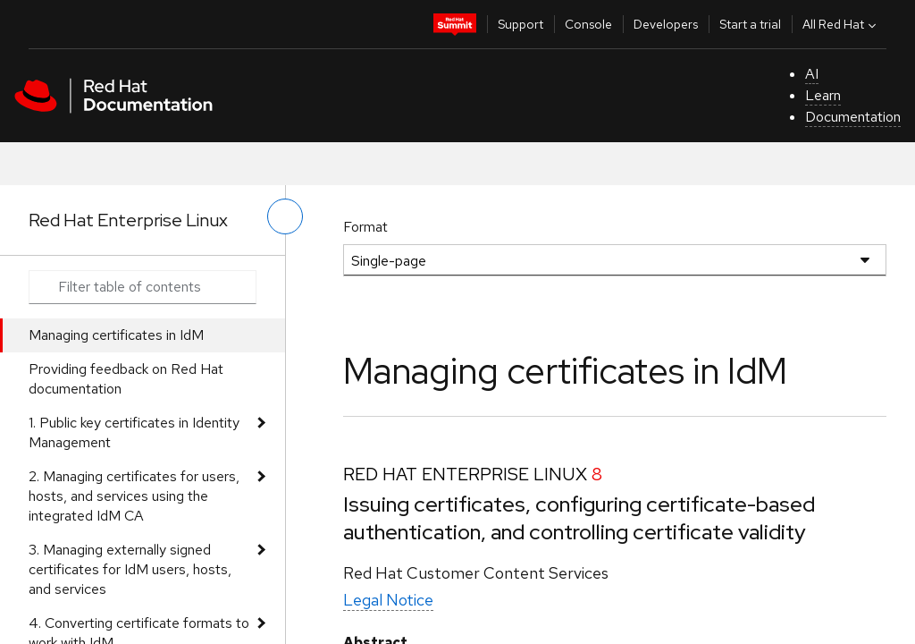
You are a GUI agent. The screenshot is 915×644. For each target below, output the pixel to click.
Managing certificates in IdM (116, 335)
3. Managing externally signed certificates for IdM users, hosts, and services (130, 569)
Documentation (853, 116)
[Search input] (142, 287)
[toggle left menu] (285, 216)
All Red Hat (841, 24)
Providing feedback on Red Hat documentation (126, 379)
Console (588, 24)
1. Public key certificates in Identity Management (134, 432)
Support (520, 24)
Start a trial (750, 24)
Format (365, 226)
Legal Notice (388, 599)
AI (811, 73)
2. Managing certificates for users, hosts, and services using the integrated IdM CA (134, 496)
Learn (823, 95)
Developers (666, 24)
